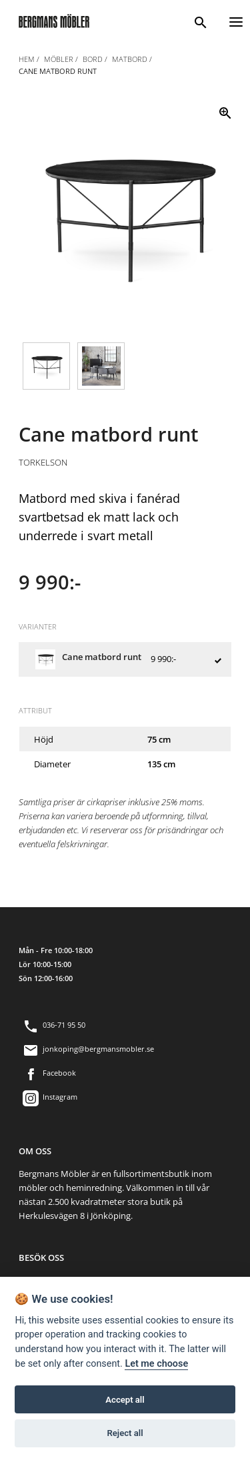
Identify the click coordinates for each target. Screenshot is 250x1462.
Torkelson (43, 462)
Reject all (125, 1433)
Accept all (124, 1400)
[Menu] (236, 20)
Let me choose (156, 1363)
